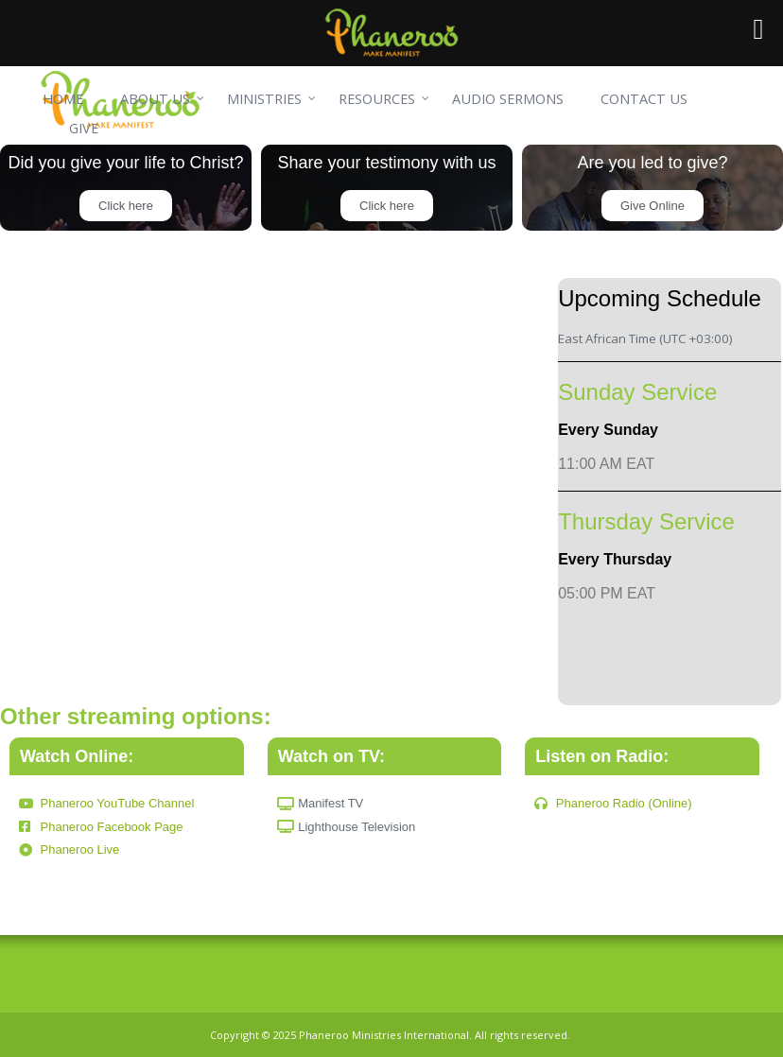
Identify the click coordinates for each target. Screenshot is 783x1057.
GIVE (83, 128)
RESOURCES (377, 99)
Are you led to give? (652, 162)
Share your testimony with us (386, 162)
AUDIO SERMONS (508, 99)
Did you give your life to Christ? (125, 162)
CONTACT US (643, 99)
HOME (63, 99)
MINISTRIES (264, 99)
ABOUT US (155, 99)
